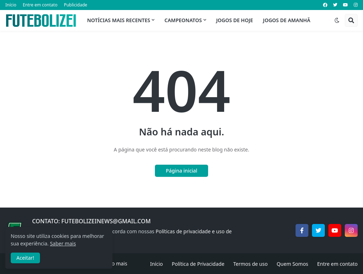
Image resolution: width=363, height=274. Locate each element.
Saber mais (63, 243)
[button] (337, 20)
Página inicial (181, 170)
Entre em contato (40, 5)
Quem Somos (292, 263)
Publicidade (75, 5)
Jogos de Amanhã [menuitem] (286, 20)
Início (10, 5)
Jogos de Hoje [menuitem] (234, 20)
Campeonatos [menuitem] (183, 20)
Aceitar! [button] (25, 257)
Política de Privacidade (198, 263)
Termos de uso (250, 263)
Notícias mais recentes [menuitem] (118, 20)
